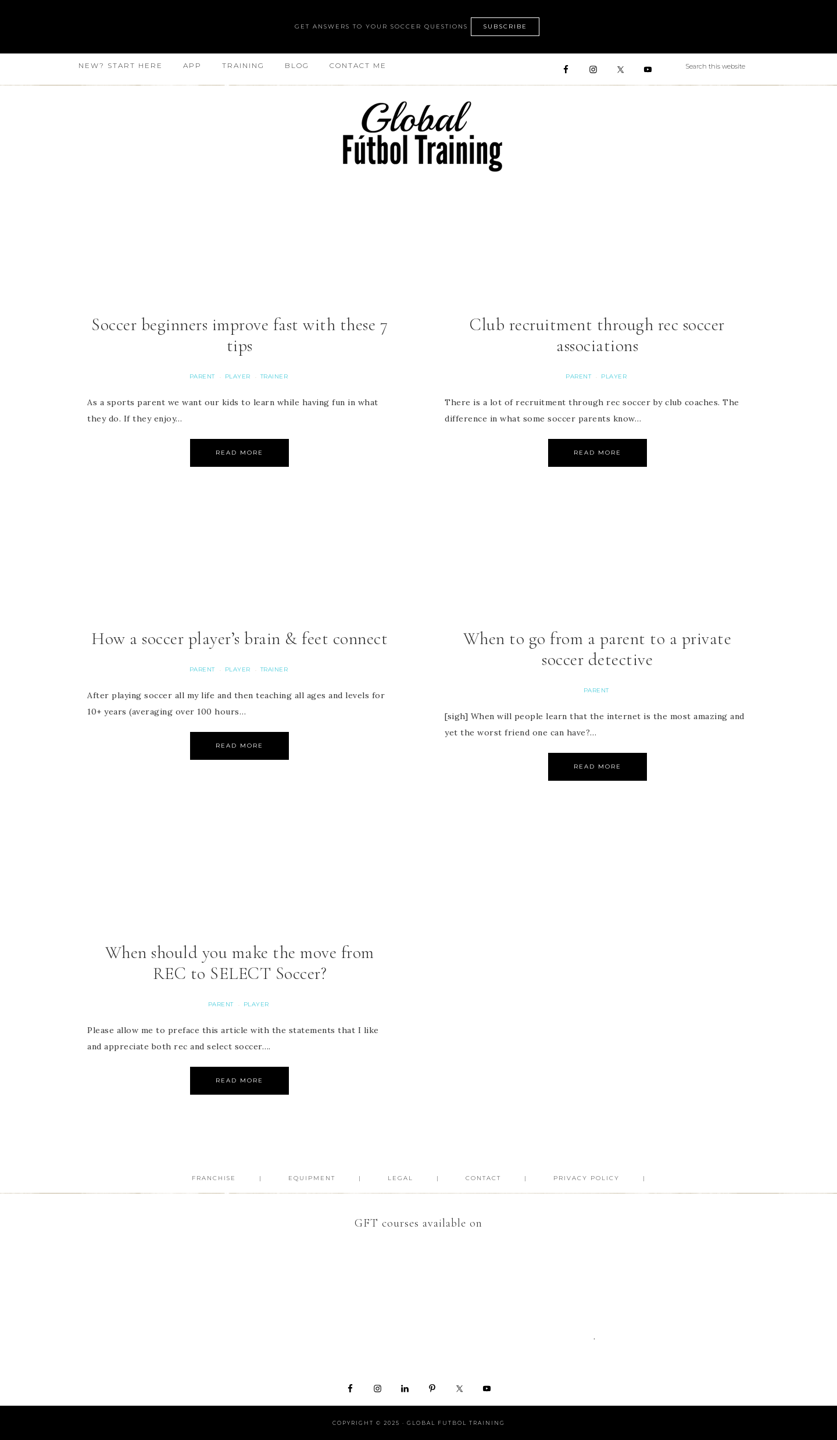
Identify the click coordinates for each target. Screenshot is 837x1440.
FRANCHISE (214, 1178)
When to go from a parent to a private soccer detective (597, 649)
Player (238, 376)
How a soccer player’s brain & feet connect (239, 638)
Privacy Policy (586, 1178)
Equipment (311, 1178)
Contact (483, 1178)
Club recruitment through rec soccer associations (597, 335)
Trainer (274, 376)
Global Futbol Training (418, 136)
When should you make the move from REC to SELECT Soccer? (239, 963)
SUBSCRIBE (505, 26)
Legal (400, 1178)
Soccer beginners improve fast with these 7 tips (239, 335)
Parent (202, 376)
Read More (239, 452)
